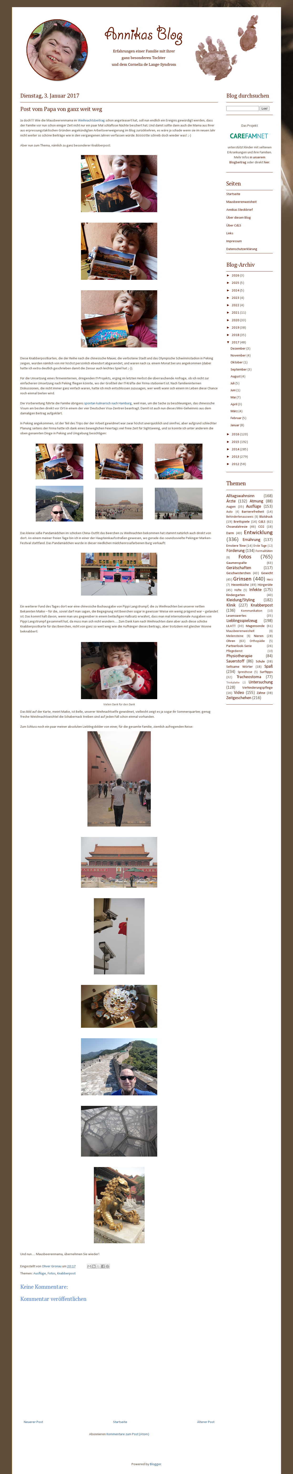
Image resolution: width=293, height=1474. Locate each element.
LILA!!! (231, 626)
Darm (230, 533)
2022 (236, 305)
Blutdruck (266, 517)
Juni (233, 390)
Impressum (234, 241)
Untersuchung (261, 682)
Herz (270, 579)
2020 (236, 320)
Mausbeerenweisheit (241, 202)
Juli (233, 383)
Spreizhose (245, 672)
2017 (236, 342)
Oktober (237, 362)
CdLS (261, 522)
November (239, 355)
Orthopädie (257, 641)
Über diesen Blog (238, 218)
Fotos (52, 1273)
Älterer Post (205, 1422)
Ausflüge (39, 1273)
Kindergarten (235, 595)
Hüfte (238, 590)
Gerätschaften (238, 568)
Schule (260, 661)
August (236, 376)
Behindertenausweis (239, 516)
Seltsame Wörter (239, 667)
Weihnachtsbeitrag (91, 120)
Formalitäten (264, 551)
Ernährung (251, 540)
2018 (236, 335)
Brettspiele (242, 522)
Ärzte (231, 501)
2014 (236, 449)
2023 (236, 298)
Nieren (258, 636)
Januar (235, 425)
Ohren (230, 641)
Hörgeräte (265, 585)
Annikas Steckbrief (239, 210)
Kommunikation (251, 610)
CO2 (261, 527)
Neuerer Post (33, 1422)
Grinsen (242, 579)
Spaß (268, 666)
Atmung (256, 501)
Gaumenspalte (236, 563)
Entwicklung (258, 533)
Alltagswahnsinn (240, 496)
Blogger (155, 1464)
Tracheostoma (249, 677)
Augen (231, 507)
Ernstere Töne (236, 546)
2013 (236, 457)
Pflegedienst (234, 651)
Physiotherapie (239, 656)
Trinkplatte (233, 682)
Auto (229, 511)
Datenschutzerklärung (241, 249)
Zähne (261, 693)
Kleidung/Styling (240, 600)
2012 (236, 464)
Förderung (235, 551)
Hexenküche (240, 585)
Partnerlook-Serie (239, 646)
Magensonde (255, 626)
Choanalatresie (237, 527)
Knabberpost (66, 1273)
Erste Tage (260, 545)
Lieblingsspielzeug (241, 621)
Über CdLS (233, 225)
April (234, 404)
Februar (236, 418)
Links (229, 233)
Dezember (238, 349)
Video (239, 693)
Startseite (120, 1422)
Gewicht (267, 573)
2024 (236, 290)
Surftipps (266, 672)
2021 (236, 313)
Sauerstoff (235, 661)
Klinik (231, 605)
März (234, 411)
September (239, 369)
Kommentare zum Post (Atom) (127, 1434)
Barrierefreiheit (253, 512)
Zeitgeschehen (238, 698)
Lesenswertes (236, 616)
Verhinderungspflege (257, 688)
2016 (236, 434)
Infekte (255, 590)
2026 (236, 275)
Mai (234, 397)
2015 (236, 442)
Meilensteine (234, 636)
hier (266, 162)
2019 (236, 328)
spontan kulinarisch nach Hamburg (108, 403)
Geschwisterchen (238, 573)
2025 (236, 283)
